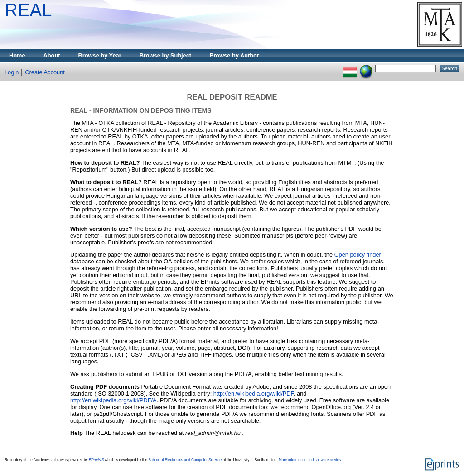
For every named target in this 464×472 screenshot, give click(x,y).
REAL (28, 10)
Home (17, 55)
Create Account (45, 72)
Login (12, 72)
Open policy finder (357, 254)
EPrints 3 (96, 460)
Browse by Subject (166, 55)
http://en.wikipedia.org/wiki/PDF (253, 393)
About (52, 55)
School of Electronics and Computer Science (185, 460)
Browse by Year (99, 55)
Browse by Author (234, 55)
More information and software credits (310, 460)
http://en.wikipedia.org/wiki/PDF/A (113, 400)
